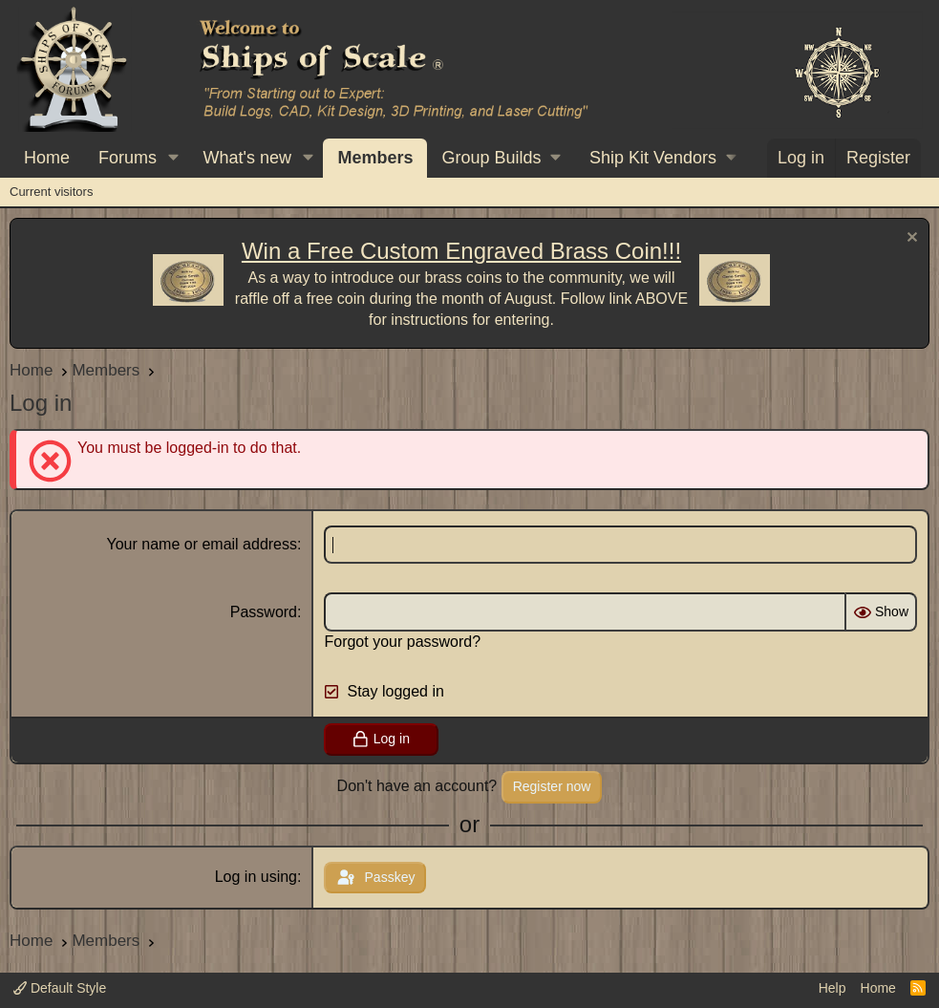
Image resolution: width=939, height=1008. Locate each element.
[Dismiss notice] (910, 239)
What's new (247, 157)
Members (375, 157)
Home (47, 157)
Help (832, 988)
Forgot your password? (402, 641)
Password (263, 612)
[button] (174, 158)
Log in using (256, 877)
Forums (127, 157)
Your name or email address (202, 544)
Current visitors (51, 191)
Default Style (59, 988)
